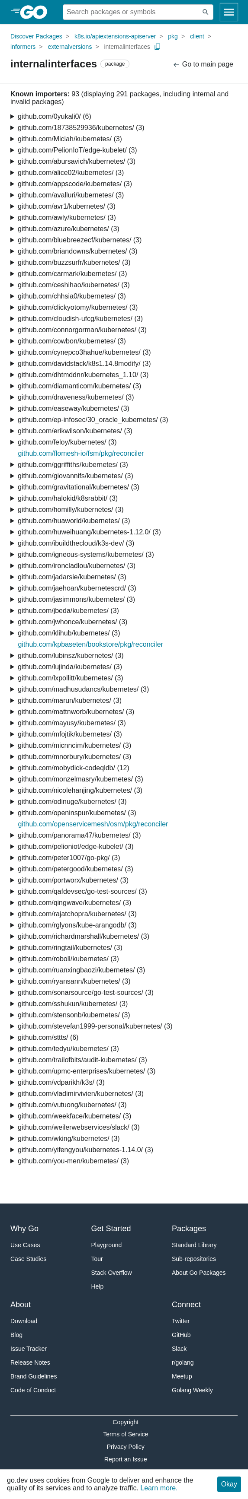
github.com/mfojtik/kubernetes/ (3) (70, 734)
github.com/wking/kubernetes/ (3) (69, 1138)
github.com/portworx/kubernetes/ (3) (73, 880)
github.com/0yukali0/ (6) (54, 116)
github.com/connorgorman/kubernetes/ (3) (82, 329)
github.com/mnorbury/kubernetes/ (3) (74, 756)
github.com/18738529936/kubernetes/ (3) (81, 127)
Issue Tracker (28, 1348)
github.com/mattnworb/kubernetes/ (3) (76, 711)
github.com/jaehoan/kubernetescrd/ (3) (77, 588)
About (20, 1304)
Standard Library (194, 1245)
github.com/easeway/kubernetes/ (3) (73, 408)
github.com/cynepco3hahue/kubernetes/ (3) (84, 352)
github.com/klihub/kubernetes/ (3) (69, 633)
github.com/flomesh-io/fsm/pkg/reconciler (81, 453)
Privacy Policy (126, 1446)
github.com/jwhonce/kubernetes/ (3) (72, 622)
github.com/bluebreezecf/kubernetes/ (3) (80, 240)
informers (22, 46)
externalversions (70, 46)
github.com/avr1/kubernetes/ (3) (67, 206)
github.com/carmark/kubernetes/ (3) (72, 273)
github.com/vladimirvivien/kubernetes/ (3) (81, 1093)
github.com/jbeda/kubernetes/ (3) (68, 610)
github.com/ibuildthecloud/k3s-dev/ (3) (76, 543)
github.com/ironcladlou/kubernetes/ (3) (76, 565)
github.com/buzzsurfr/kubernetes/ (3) (74, 262)
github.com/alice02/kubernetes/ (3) (71, 172)
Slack (179, 1348)
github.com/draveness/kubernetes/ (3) (76, 397)
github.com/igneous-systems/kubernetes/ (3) (86, 554)
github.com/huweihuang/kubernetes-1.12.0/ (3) (89, 532)
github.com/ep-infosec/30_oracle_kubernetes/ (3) (93, 419)
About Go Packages (199, 1272)
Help (97, 1286)
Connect (186, 1304)
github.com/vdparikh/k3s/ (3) (61, 1082)
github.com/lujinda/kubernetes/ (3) (70, 666)
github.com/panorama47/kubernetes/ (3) (79, 835)
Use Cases (25, 1245)
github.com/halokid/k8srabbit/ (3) (68, 498)
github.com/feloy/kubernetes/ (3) (67, 442)
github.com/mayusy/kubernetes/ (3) (72, 723)
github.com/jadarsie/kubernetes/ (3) (72, 577)
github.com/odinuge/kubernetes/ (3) (72, 801)
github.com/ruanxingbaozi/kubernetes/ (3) (81, 970)
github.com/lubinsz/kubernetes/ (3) (71, 655)
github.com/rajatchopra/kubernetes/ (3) (77, 914)
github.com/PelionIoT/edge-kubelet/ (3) (77, 150)
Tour (97, 1258)
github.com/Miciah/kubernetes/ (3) (70, 139)
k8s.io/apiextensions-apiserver (115, 36)
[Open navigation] (229, 12)
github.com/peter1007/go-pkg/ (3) (69, 857)
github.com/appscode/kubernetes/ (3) (75, 183)
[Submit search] (205, 12)
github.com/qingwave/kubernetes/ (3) (74, 902)
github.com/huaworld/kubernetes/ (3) (74, 520)
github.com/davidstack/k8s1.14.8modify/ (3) (84, 363)
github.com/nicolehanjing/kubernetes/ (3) (80, 790)
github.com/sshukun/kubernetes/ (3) (73, 1003)
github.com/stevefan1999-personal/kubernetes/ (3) (95, 1026)
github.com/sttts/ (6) (48, 1037)
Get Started (111, 1228)
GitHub (181, 1334)
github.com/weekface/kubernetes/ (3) (74, 1116)
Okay (229, 1484)
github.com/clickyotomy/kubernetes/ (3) (78, 307)
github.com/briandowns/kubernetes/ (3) (78, 251)
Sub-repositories (194, 1258)
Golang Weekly (192, 1390)
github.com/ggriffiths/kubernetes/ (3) (73, 464)
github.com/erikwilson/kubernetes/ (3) (75, 431)
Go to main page (202, 64)
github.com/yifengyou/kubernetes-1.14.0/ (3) (85, 1149)
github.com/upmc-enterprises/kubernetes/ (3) (86, 1071)
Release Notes (30, 1362)
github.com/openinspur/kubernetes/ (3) (77, 812)
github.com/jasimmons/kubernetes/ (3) (76, 599)
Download (23, 1321)
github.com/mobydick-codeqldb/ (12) (73, 768)
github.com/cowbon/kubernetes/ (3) (72, 341)
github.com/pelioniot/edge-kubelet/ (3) (76, 846)
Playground (106, 1245)
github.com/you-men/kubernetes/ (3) (73, 1161)
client (197, 36)
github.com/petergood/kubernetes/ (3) (75, 869)
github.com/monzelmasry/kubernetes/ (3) (80, 779)
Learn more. (158, 1488)
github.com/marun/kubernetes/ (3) (70, 700)
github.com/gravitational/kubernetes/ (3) (78, 487)
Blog (16, 1334)
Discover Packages (36, 36)
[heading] (36, 12)
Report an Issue (125, 1459)
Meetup (182, 1376)
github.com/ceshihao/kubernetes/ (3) (74, 285)
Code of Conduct (33, 1390)
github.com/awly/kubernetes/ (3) (67, 217)
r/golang (183, 1362)
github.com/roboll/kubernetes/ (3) (68, 958)
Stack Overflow (111, 1272)
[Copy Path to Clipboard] (157, 47)
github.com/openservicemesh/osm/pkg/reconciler (93, 824)
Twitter (181, 1321)
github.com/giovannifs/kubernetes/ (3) (75, 476)
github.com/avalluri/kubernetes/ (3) (71, 195)
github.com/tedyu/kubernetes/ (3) (68, 1048)
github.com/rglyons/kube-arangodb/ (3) (77, 925)
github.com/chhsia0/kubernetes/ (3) (72, 296)
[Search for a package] (130, 12)
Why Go (24, 1228)
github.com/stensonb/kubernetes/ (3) (74, 1015)
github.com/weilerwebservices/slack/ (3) (79, 1127)
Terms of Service (125, 1434)
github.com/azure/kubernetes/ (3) (68, 228)
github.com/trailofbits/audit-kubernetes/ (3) (82, 1060)
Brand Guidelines (33, 1376)
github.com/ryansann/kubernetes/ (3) (74, 981)
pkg (173, 36)
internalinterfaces (127, 46)
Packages (189, 1228)
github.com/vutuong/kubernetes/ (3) (72, 1104)
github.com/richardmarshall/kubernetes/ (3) (83, 936)
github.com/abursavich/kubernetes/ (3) (76, 161)
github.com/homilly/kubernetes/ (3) (71, 509)
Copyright (125, 1422)
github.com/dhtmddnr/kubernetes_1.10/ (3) (83, 374)
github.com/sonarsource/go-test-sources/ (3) (86, 992)
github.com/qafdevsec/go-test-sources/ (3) (82, 891)
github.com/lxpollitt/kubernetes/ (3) (70, 678)
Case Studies (28, 1258)
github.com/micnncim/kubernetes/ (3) (74, 745)
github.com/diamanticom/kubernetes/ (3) (79, 386)
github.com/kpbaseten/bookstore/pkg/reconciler (90, 644)
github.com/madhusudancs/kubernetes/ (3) (83, 689)
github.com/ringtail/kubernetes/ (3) (70, 947)
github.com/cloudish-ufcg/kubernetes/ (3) (80, 318)
